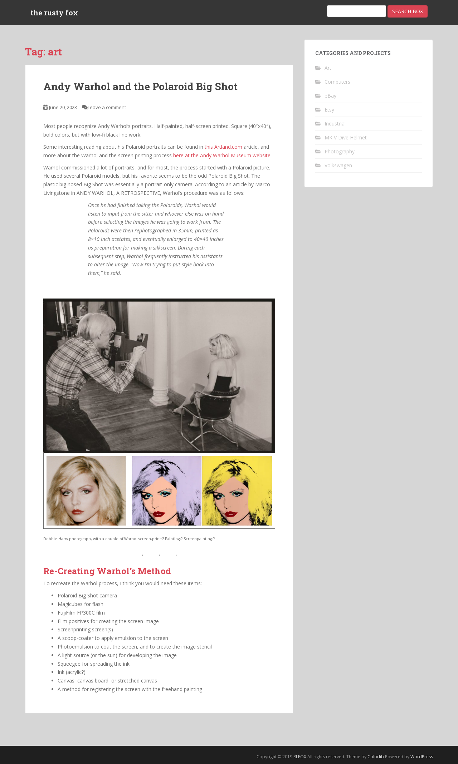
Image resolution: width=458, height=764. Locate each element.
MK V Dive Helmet (346, 137)
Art (328, 67)
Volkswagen (338, 165)
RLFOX (299, 757)
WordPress (421, 757)
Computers (337, 81)
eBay (330, 95)
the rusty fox (54, 12)
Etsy (329, 109)
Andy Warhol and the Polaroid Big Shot (140, 86)
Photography (340, 151)
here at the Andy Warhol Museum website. (222, 155)
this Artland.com (223, 146)
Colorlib (375, 757)
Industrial (335, 123)
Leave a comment (107, 107)
